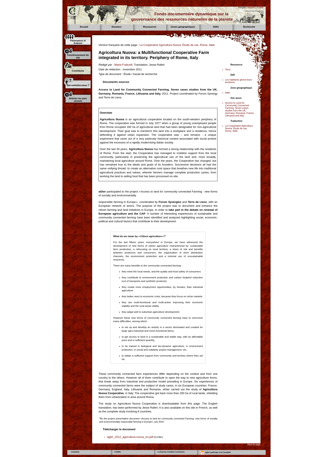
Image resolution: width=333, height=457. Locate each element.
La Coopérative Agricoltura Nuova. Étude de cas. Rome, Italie (177, 45)
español (251, 7)
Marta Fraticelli (123, 64)
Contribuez (78, 70)
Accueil (84, 26)
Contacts (75, 452)
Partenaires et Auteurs (78, 41)
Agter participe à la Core (215, 452)
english (260, 7)
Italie (227, 92)
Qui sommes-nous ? (78, 85)
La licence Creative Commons (171, 452)
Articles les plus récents (78, 99)
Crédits (117, 452)
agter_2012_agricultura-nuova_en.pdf (130, 437)
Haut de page (253, 444)
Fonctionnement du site (78, 56)
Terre (227, 69)
